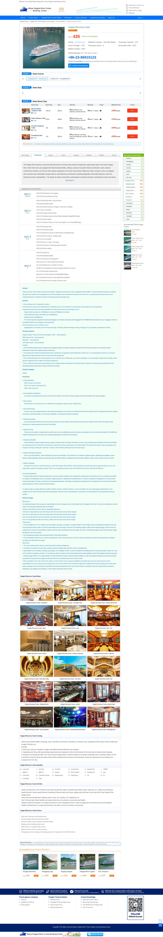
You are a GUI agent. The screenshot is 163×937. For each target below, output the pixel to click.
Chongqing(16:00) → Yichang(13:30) (37, 78)
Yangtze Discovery (29, 871)
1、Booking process (54, 899)
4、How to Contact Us (87, 907)
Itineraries (68, 18)
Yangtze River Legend (87, 871)
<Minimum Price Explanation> (89, 36)
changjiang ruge (47, 871)
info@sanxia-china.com (136, 5)
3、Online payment (24, 905)
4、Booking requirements (55, 907)
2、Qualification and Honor (26, 902)
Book (132, 110)
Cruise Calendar (81, 18)
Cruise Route (33, 18)
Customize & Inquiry (97, 18)
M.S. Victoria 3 (103, 871)
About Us (111, 18)
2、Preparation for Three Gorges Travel (59, 902)
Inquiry (140, 10)
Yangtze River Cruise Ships (51, 18)
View (36, 875)
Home (23, 18)
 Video (34, 113)
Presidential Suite (36, 135)
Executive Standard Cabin (37, 126)
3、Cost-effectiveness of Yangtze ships (91, 905)
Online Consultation (80, 66)
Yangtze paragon (66, 871)
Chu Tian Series (60, 21)
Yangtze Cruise (24, 21)
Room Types (25, 155)
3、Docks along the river (55, 905)
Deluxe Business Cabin (38, 118)
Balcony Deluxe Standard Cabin (36, 109)
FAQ (141, 18)
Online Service (133, 10)
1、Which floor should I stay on (89, 899)
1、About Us (22, 899)
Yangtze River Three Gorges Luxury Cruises (42, 21)
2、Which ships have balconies (89, 902)
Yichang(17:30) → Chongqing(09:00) (59, 78)
